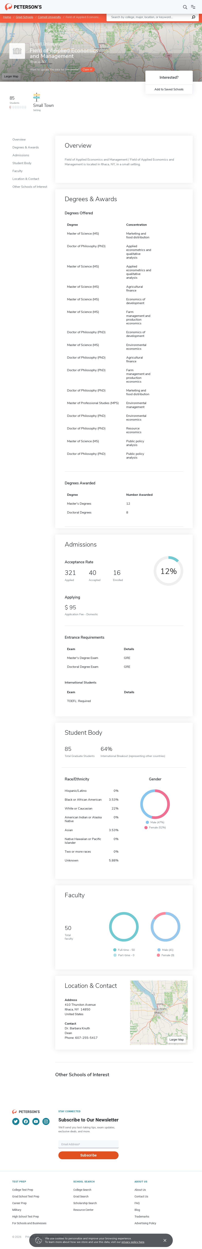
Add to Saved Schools (168, 89)
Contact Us (141, 1196)
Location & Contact (25, 179)
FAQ (137, 1203)
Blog (137, 1209)
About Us (140, 1189)
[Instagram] (46, 1121)
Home (7, 17)
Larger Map (11, 76)
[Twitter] (15, 1121)
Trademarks (142, 1216)
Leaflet (154, 24)
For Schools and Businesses (29, 1223)
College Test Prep (22, 1189)
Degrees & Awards (25, 147)
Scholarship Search (85, 1203)
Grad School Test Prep (25, 1196)
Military (16, 1209)
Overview (19, 139)
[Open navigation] (193, 7)
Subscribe (88, 1155)
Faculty (17, 171)
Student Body (21, 163)
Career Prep (19, 1203)
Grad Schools (24, 17)
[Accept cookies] (162, 1240)
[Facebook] (25, 1121)
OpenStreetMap (175, 24)
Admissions (20, 155)
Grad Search (81, 1196)
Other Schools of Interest (29, 187)
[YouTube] (35, 1121)
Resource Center (83, 1209)
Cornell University (49, 17)
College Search (82, 1189)
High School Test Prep (25, 1216)
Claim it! (87, 69)
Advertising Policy (145, 1223)
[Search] (185, 7)
